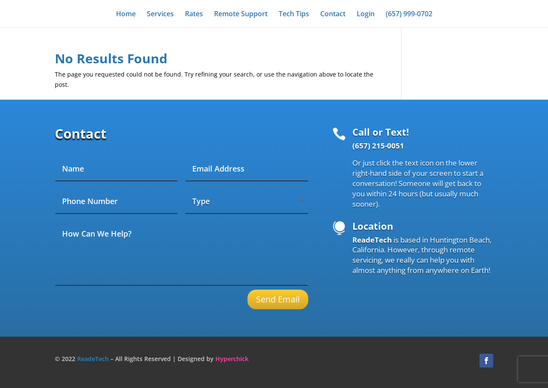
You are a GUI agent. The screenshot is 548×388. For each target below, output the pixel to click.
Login (366, 14)
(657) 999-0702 (409, 14)
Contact (332, 14)
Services (160, 14)
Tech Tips (294, 14)
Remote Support (241, 14)
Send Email (278, 299)
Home (126, 14)
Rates (194, 14)
